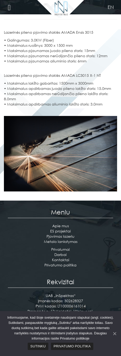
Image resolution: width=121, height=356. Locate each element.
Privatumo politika (60, 264)
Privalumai (60, 249)
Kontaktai (60, 259)
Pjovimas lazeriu (60, 236)
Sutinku (38, 346)
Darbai (60, 254)
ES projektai (60, 231)
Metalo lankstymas (60, 241)
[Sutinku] (114, 333)
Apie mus (60, 225)
